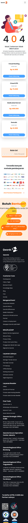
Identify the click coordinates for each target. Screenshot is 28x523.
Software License (8, 375)
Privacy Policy (7, 339)
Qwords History (7, 306)
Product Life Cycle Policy (10, 342)
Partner (5, 318)
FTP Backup (6, 366)
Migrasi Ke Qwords (8, 348)
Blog (4, 291)
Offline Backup (7, 369)
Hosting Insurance (8, 372)
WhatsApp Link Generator (10, 407)
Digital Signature (8, 378)
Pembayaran (7, 279)
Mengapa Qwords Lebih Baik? (11, 324)
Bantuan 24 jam (7, 285)
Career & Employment (9, 321)
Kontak (5, 297)
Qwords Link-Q (7, 404)
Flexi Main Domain (8, 363)
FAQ (4, 294)
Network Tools (7, 410)
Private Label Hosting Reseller (11, 392)
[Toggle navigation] (25, 2)
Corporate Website (8, 303)
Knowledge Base (8, 288)
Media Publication (8, 312)
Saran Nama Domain (9, 413)
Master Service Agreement (11, 333)
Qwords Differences (9, 309)
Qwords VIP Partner (9, 389)
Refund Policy (7, 336)
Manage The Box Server (10, 360)
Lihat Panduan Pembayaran (14, 193)
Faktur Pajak (6, 282)
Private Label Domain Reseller (11, 395)
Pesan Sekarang (14, 76)
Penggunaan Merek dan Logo (11, 345)
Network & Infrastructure (10, 315)
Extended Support (8, 357)
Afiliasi (5, 386)
